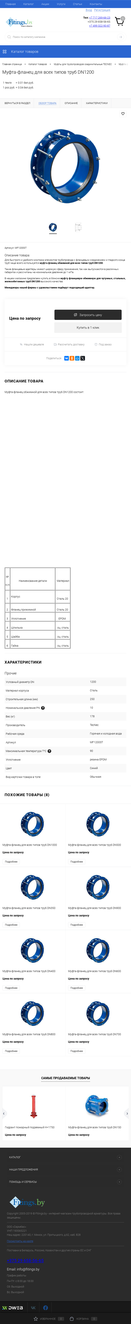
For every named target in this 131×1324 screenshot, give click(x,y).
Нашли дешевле (32, 344)
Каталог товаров (20, 52)
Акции (45, 4)
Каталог (28, 4)
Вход (89, 10)
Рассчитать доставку (69, 344)
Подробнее (11, 861)
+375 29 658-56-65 (25, 1260)
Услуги (61, 4)
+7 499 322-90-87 (99, 25)
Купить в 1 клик (88, 328)
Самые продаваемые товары (65, 1078)
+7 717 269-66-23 (99, 17)
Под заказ (102, 344)
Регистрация (102, 10)
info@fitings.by (28, 1269)
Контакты (96, 4)
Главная (10, 4)
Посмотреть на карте (20, 1241)
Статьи (77, 4)
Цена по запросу (25, 319)
